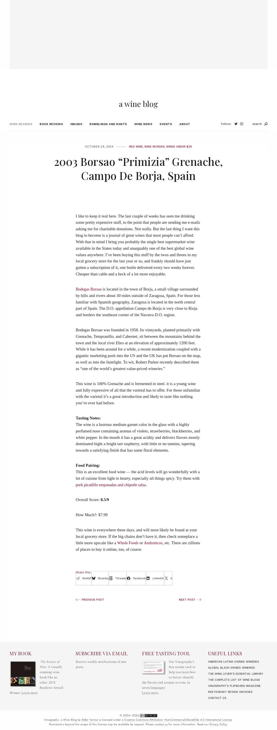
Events (166, 131)
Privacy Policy (218, 724)
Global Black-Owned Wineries (234, 652)
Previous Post (91, 607)
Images (76, 131)
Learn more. (150, 672)
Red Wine (133, 154)
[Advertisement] (138, 30)
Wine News (143, 131)
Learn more (29, 672)
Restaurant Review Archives (233, 692)
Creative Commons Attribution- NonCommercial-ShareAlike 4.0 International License (178, 720)
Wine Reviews (21, 131)
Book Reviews (51, 131)
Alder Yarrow (90, 720)
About (184, 131)
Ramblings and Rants (108, 131)
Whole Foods (128, 550)
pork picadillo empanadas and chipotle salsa (112, 492)
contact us (161, 724)
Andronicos (154, 550)
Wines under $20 (181, 154)
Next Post (189, 607)
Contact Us (218, 698)
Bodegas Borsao (89, 296)
